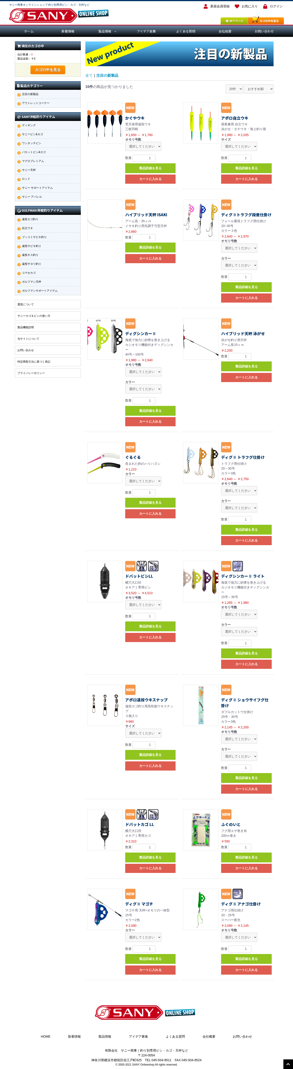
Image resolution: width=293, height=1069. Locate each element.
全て (89, 75)
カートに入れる (150, 179)
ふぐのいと (231, 824)
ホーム (29, 31)
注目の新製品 (107, 75)
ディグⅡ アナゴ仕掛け (241, 904)
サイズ (226, 139)
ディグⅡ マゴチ (139, 904)
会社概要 (225, 31)
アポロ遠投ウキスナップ (146, 700)
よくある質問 (185, 31)
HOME (45, 1036)
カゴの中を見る (48, 70)
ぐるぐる (133, 457)
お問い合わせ (264, 31)
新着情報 (68, 31)
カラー (226, 258)
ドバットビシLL (139, 576)
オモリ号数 (133, 139)
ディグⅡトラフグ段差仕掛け (246, 214)
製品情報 (104, 31)
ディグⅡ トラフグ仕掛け (243, 457)
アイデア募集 (146, 31)
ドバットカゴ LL (139, 824)
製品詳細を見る (150, 168)
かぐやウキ (135, 118)
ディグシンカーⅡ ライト (243, 576)
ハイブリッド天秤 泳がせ (243, 333)
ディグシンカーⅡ (140, 333)
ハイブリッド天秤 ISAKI (146, 214)
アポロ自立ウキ (234, 118)
